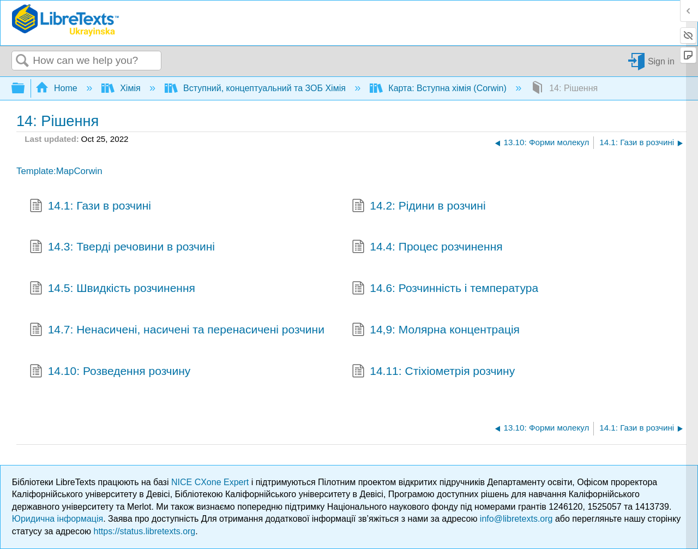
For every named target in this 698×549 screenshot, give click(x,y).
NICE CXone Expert (211, 482)
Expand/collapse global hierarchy (25, 88)
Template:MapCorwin (59, 171)
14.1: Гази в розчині (90, 207)
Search (22, 61)
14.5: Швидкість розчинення (112, 289)
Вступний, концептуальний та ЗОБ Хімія (256, 88)
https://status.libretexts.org (145, 531)
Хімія (122, 88)
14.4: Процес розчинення (427, 247)
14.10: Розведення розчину (109, 372)
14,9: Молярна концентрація (436, 330)
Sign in (661, 60)
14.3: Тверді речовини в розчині (122, 247)
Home (57, 88)
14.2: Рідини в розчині (419, 207)
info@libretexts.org (516, 518)
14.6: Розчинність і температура (445, 289)
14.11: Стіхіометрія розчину (433, 372)
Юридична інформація (57, 518)
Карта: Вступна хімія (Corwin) (439, 88)
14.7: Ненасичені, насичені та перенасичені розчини (176, 330)
